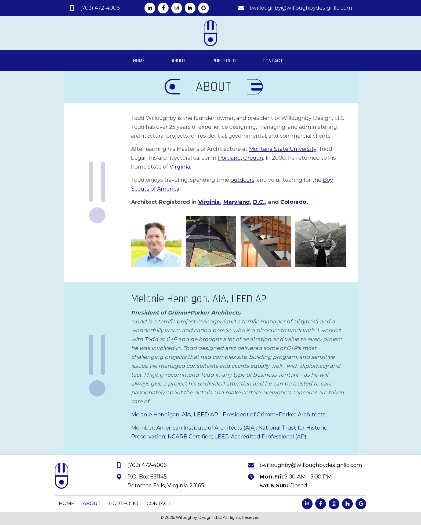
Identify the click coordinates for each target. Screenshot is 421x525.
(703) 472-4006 (100, 8)
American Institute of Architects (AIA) (206, 427)
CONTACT (159, 503)
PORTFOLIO (123, 503)
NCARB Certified (190, 436)
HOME (66, 503)
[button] (149, 8)
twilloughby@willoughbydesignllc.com (300, 8)
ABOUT (92, 503)
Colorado (293, 202)
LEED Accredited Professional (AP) (260, 436)
